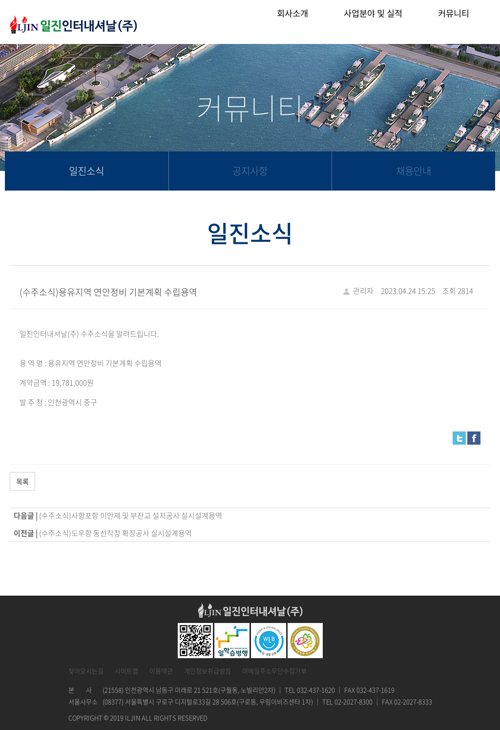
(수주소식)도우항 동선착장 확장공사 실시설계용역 (115, 533)
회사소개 (292, 22)
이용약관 (161, 670)
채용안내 (413, 171)
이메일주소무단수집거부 (274, 670)
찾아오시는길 (86, 670)
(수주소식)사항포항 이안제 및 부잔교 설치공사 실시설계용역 (130, 515)
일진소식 (86, 171)
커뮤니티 (453, 22)
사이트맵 (126, 670)
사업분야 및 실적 (373, 22)
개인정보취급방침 (207, 670)
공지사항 (250, 171)
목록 (22, 481)
